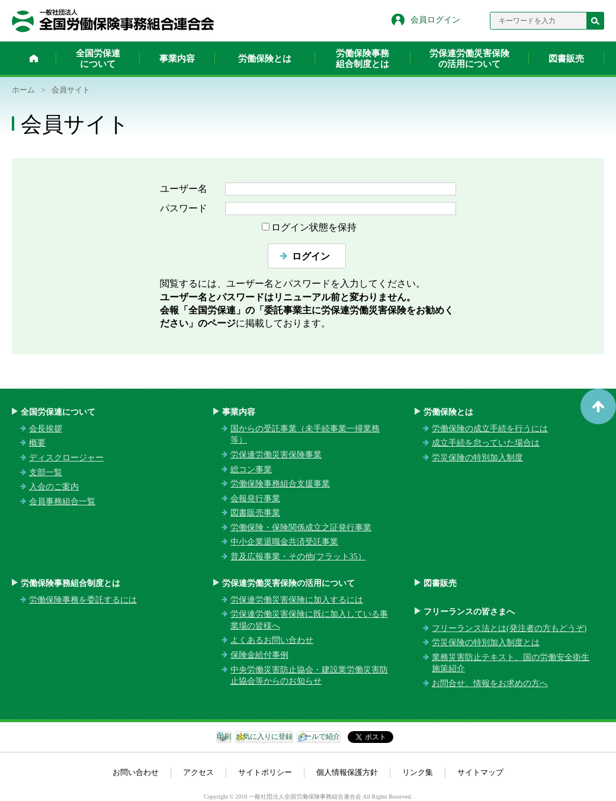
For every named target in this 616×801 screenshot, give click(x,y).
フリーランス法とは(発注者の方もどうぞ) (509, 628)
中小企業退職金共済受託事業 (284, 541)
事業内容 (177, 58)
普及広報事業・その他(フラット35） (298, 556)
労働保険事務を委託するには (83, 599)
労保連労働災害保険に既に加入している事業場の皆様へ (309, 620)
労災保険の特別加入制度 (477, 457)
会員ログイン (435, 19)
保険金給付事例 (259, 655)
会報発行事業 (255, 498)
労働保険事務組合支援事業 (280, 483)
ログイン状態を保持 (314, 227)
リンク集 (417, 772)
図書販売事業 (255, 512)
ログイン (311, 256)
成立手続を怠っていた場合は (486, 442)
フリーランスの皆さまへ (469, 611)
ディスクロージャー (66, 457)
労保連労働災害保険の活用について (469, 59)
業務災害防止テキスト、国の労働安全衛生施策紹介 (510, 663)
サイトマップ (480, 772)
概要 (37, 442)
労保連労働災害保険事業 (276, 454)
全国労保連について (98, 59)
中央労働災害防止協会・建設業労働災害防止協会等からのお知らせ (309, 675)
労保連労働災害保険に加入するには (296, 599)
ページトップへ (598, 406)
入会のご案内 (54, 486)
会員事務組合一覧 (62, 501)
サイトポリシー (265, 772)
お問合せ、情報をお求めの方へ (490, 683)
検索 (595, 21)
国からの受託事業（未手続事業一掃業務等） (305, 434)
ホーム (34, 58)
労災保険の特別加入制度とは (486, 642)
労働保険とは (264, 58)
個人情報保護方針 (347, 772)
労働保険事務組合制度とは (362, 59)
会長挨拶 (45, 428)
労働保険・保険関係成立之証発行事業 (300, 527)
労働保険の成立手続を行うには (490, 428)
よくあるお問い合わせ (271, 640)
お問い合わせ (136, 772)
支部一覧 (45, 472)
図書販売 (566, 58)
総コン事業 (251, 469)
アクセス (198, 772)
